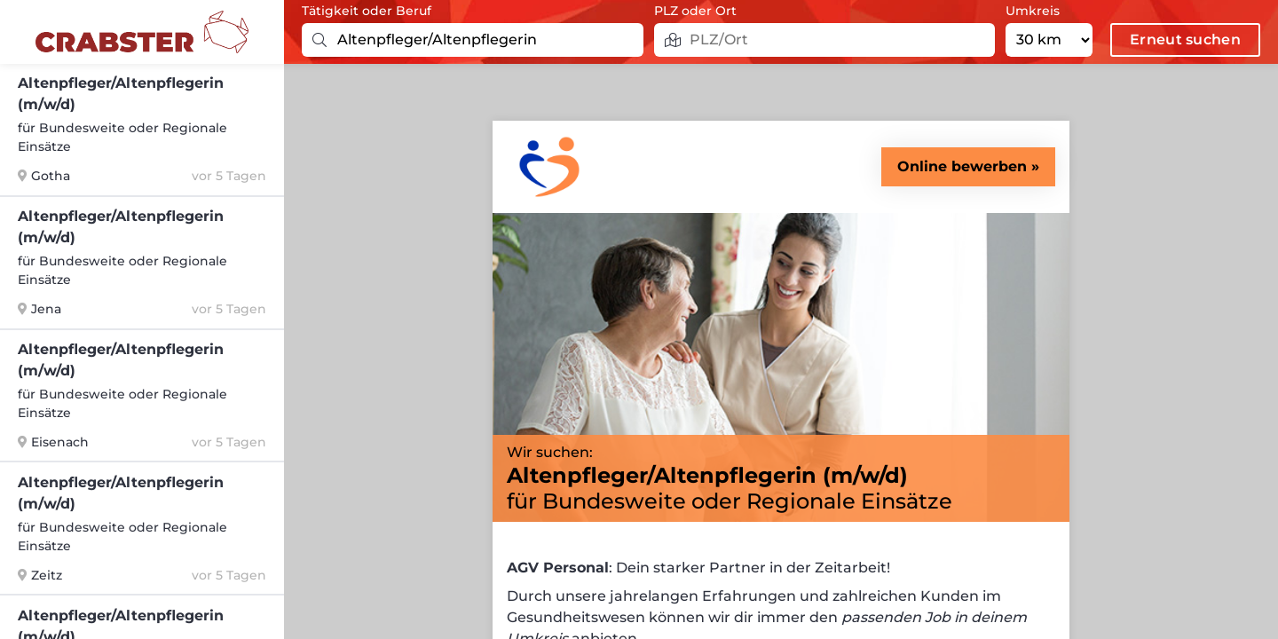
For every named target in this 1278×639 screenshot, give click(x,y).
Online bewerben (962, 166)
